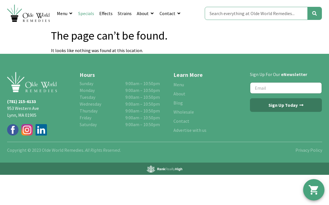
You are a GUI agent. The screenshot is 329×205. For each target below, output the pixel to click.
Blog (178, 103)
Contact (170, 13)
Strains (125, 13)
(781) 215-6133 (21, 101)
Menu (65, 13)
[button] (313, 189)
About (145, 13)
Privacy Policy (308, 150)
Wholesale (183, 112)
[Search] (314, 13)
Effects (106, 13)
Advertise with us (189, 130)
